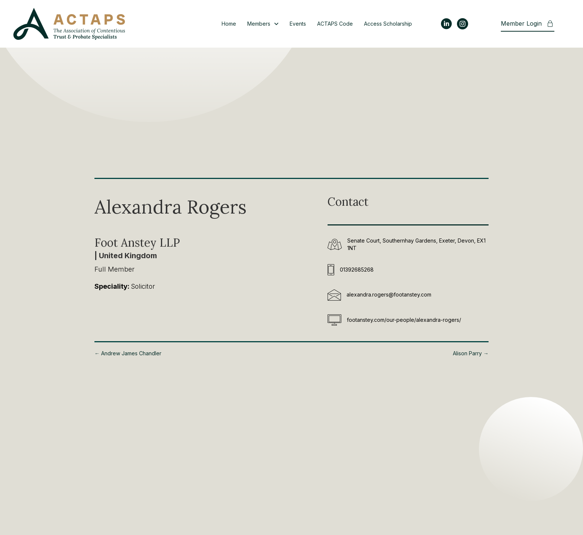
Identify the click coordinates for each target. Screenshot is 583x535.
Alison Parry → (471, 353)
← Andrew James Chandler (127, 353)
